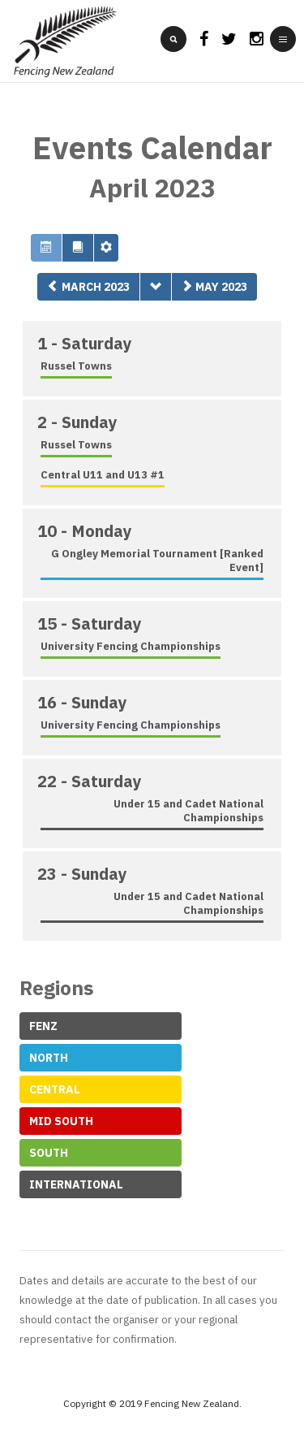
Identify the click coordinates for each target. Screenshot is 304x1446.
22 (89, 781)
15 (89, 623)
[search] (173, 39)
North (48, 1057)
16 (82, 702)
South (48, 1152)
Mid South (61, 1121)
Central (54, 1089)
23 (82, 874)
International (76, 1184)
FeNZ (43, 1026)
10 (84, 531)
